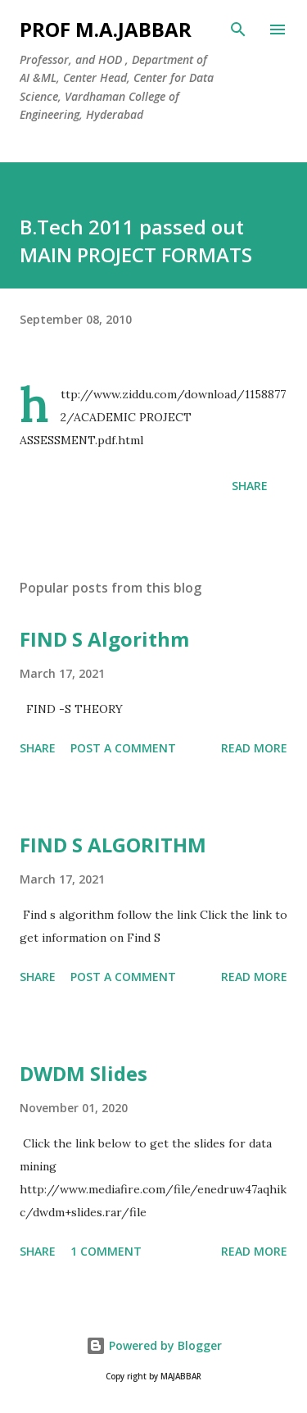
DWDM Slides (83, 1073)
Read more (254, 748)
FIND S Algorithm (104, 638)
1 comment (106, 1251)
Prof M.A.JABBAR (106, 29)
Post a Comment (123, 748)
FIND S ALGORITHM (113, 844)
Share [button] (250, 485)
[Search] (238, 29)
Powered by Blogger (154, 1345)
